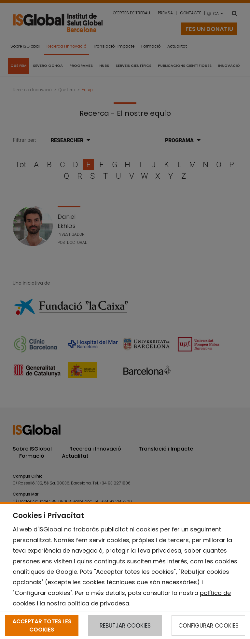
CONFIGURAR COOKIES (208, 626)
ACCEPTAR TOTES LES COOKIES (41, 625)
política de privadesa (98, 603)
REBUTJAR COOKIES (125, 626)
